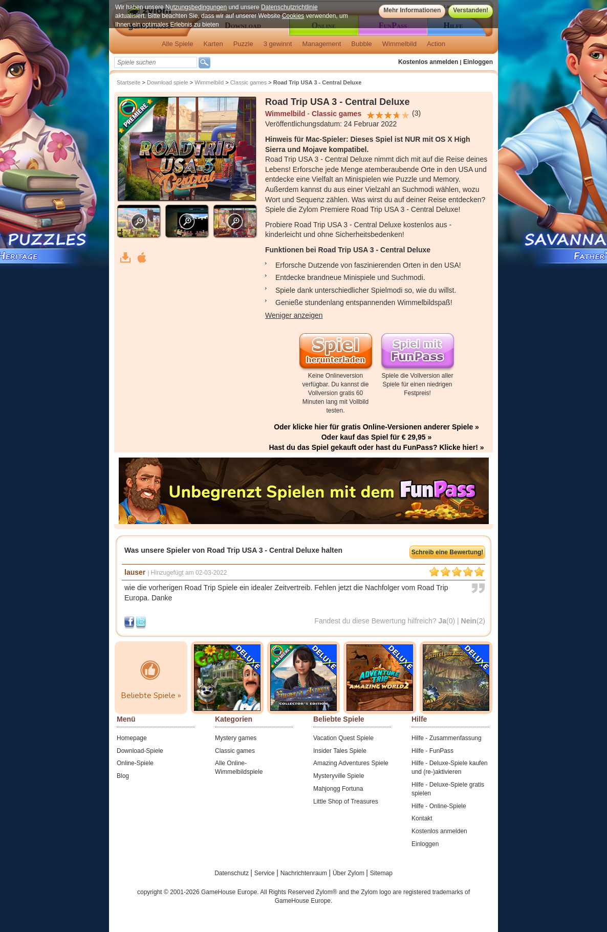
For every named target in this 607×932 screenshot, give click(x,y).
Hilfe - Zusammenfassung (446, 738)
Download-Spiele (140, 750)
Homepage (132, 738)
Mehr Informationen (412, 10)
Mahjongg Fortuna (338, 788)
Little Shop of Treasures (345, 801)
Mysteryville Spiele (338, 775)
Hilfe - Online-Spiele (438, 806)
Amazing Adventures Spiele (350, 763)
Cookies (293, 15)
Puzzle (243, 44)
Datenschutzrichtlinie (289, 7)
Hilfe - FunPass (432, 750)
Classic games (248, 82)
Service (265, 873)
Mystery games (235, 738)
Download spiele (167, 82)
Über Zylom (349, 873)
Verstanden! (470, 10)
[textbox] (155, 62)
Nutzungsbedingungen (196, 7)
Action (436, 44)
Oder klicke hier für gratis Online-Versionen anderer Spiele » (376, 427)
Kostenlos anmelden (428, 62)
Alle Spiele (177, 44)
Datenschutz (232, 873)
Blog (123, 775)
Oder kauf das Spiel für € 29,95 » (376, 437)
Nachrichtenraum (304, 873)
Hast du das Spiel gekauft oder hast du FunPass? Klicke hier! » (376, 447)
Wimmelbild (399, 44)
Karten (213, 44)
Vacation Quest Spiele (343, 738)
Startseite (128, 82)
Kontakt (421, 818)
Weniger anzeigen (294, 315)
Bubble (361, 44)
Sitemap (381, 873)
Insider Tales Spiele (339, 750)
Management (321, 44)
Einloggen (478, 62)
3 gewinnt (278, 44)
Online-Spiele (135, 763)
